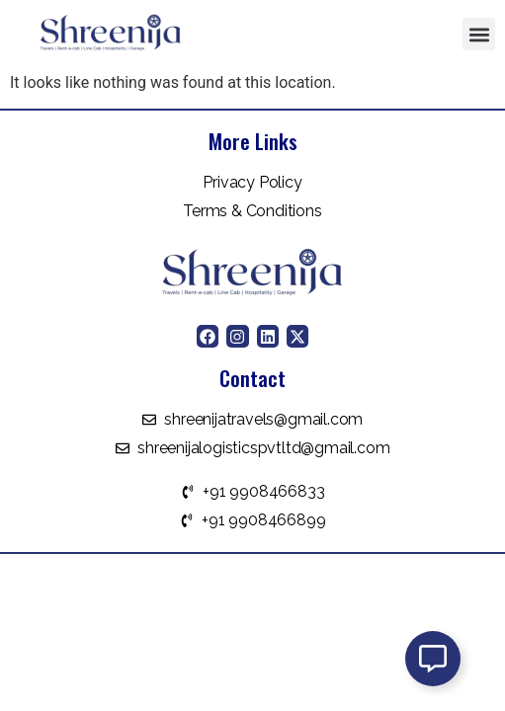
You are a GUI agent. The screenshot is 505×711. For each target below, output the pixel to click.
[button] (479, 34)
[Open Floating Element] (433, 658)
